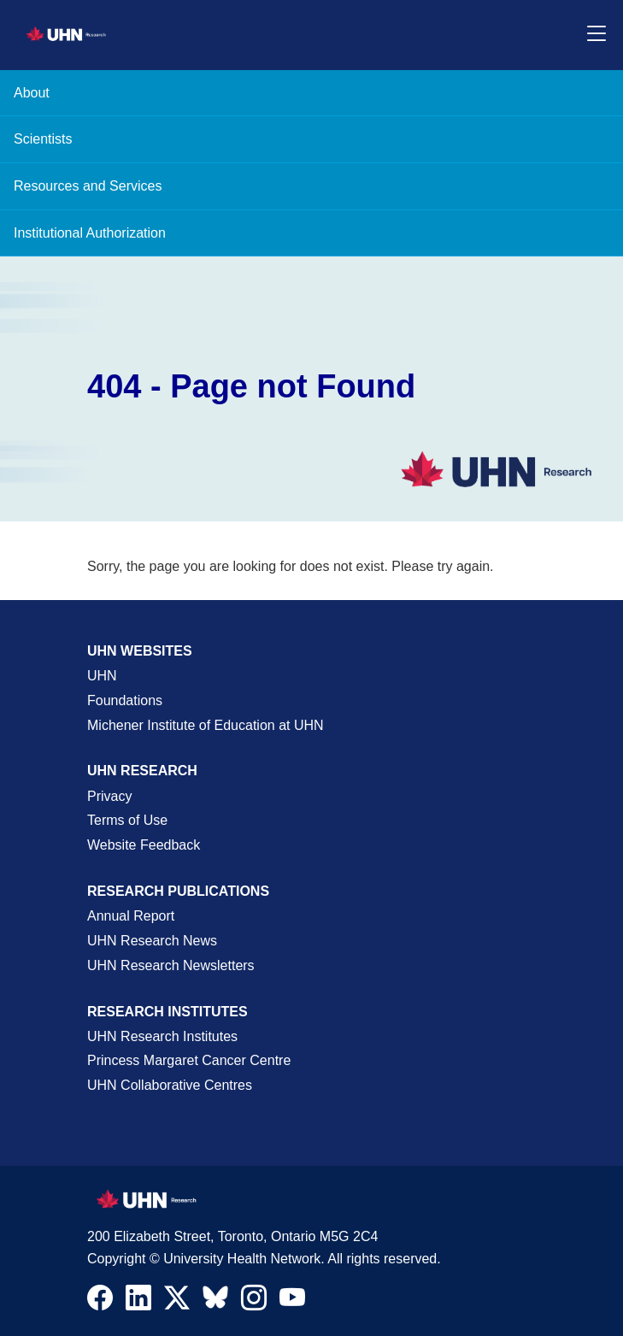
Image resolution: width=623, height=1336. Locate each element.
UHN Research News (152, 940)
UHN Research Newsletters (171, 965)
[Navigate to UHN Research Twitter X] (177, 1301)
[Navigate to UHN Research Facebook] (100, 1301)
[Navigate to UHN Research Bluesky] (215, 1298)
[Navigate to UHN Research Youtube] (292, 1301)
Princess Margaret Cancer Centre (189, 1060)
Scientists (43, 139)
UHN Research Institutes (162, 1036)
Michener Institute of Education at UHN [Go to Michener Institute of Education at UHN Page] (205, 725)
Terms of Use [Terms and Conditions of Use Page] (127, 820)
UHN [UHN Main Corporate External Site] (102, 675)
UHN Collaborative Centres (169, 1085)
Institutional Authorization (90, 233)
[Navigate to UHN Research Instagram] (254, 1301)
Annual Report (130, 916)
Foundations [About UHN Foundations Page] (124, 700)
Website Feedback (143, 845)
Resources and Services (88, 186)
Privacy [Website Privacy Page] (109, 796)
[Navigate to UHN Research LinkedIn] (138, 1301)
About (32, 92)
